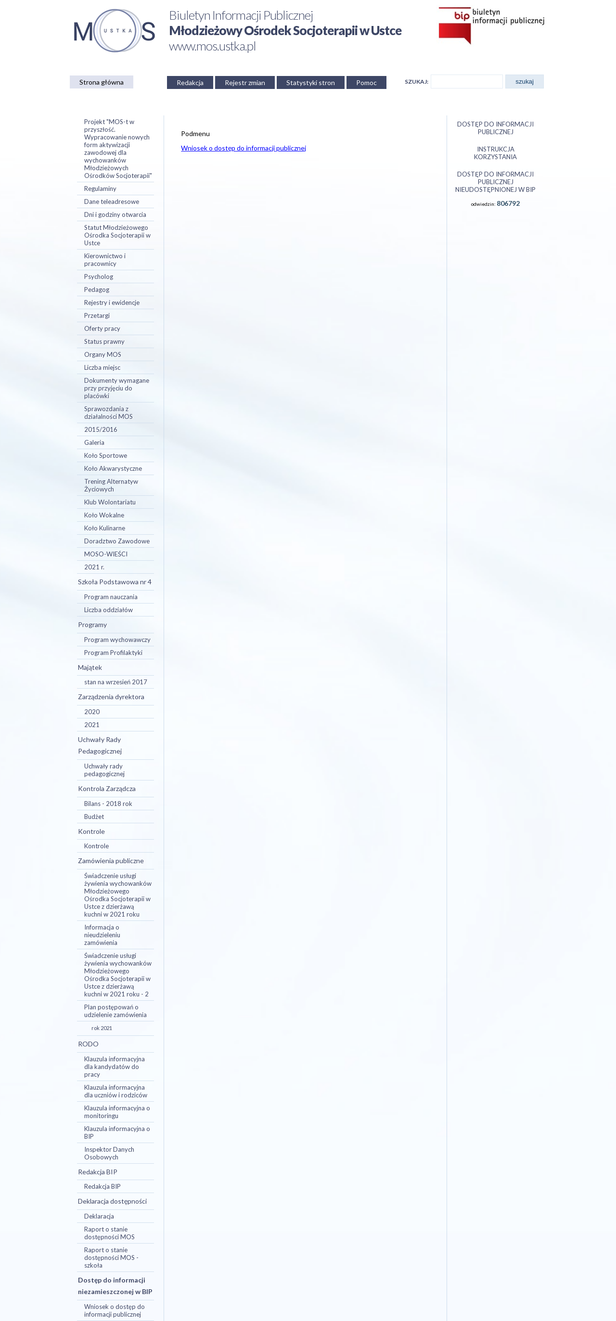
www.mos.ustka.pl (212, 45)
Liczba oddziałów (108, 610)
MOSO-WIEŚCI (106, 554)
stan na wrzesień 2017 (115, 682)
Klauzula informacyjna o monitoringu (117, 1112)
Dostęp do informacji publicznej (495, 128)
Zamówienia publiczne (111, 860)
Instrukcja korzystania (495, 153)
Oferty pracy (102, 328)
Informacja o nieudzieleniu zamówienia (102, 934)
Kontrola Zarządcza (107, 788)
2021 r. (94, 567)
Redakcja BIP (97, 1172)
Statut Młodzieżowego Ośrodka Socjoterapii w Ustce (117, 235)
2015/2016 (100, 429)
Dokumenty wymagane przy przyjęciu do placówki (116, 388)
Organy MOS (102, 354)
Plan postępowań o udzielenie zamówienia (115, 1011)
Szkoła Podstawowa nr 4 (115, 582)
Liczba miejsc (102, 367)
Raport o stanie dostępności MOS (109, 1233)
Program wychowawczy (117, 639)
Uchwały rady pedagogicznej (104, 770)
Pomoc (366, 82)
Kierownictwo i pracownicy (105, 259)
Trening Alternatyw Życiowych (111, 485)
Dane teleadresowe (111, 201)
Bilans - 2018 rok (108, 803)
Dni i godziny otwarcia (115, 214)
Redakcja (190, 82)
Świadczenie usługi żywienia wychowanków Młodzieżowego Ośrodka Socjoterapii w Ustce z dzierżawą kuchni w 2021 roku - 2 (118, 975)
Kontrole (91, 831)
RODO (88, 1044)
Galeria (94, 442)
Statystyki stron (310, 82)
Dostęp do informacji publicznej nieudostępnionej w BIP (495, 181)
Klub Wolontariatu (110, 502)
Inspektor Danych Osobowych (109, 1153)
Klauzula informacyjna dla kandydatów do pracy (114, 1066)
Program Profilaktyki (113, 652)
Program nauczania (111, 597)
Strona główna (101, 82)
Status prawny (104, 341)
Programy (92, 624)
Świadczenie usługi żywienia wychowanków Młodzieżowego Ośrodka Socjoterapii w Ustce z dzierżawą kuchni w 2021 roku (118, 895)
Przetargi (97, 315)
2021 (92, 725)
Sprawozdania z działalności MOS (108, 412)
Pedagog (96, 289)
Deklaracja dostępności (112, 1201)
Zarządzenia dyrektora (111, 696)
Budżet (94, 816)
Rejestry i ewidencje (112, 302)
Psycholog (98, 276)
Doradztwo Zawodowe (117, 541)
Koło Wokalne (104, 515)
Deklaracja (99, 1216)
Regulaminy (100, 188)
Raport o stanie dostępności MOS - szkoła (111, 1257)
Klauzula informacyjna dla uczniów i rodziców (115, 1091)
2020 (92, 712)
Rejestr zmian (245, 82)
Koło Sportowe (105, 455)
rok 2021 (101, 1028)
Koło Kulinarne (104, 528)
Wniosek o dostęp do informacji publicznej (114, 1310)
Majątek (90, 667)
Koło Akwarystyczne (113, 468)
